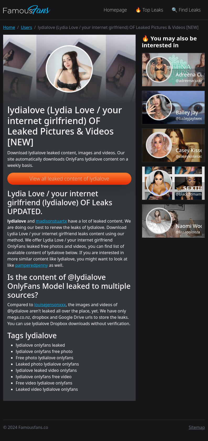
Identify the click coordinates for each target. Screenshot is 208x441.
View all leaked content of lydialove (69, 178)
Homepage (115, 10)
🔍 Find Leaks (186, 10)
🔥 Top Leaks (149, 10)
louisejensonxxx (50, 304)
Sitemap (197, 427)
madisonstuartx (51, 221)
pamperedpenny (31, 265)
